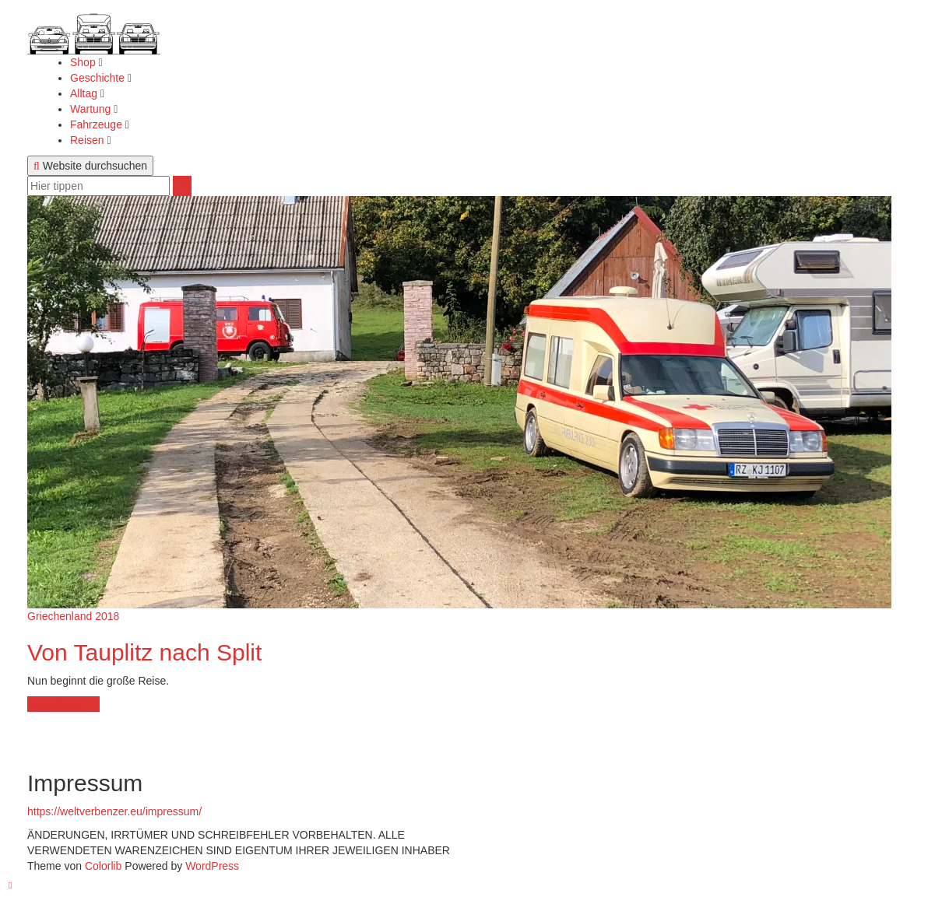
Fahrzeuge (97, 124)
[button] (93, 27)
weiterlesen (63, 704)
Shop (84, 62)
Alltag (85, 93)
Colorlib (103, 866)
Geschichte (99, 78)
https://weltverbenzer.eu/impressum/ (114, 811)
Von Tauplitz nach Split (144, 652)
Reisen (88, 140)
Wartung (92, 109)
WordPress (212, 866)
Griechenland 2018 (73, 616)
